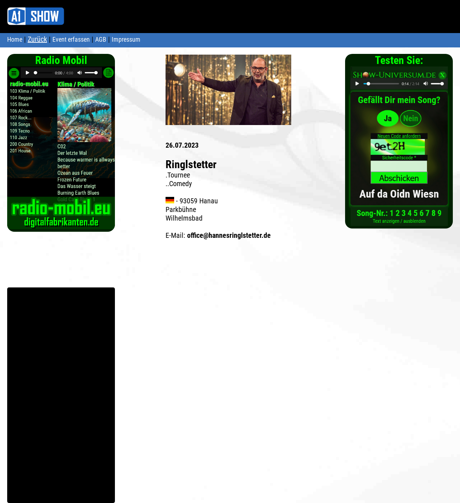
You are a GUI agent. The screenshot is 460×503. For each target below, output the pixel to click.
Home (14, 39)
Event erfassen (71, 39)
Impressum (126, 39)
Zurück (37, 39)
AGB (100, 39)
